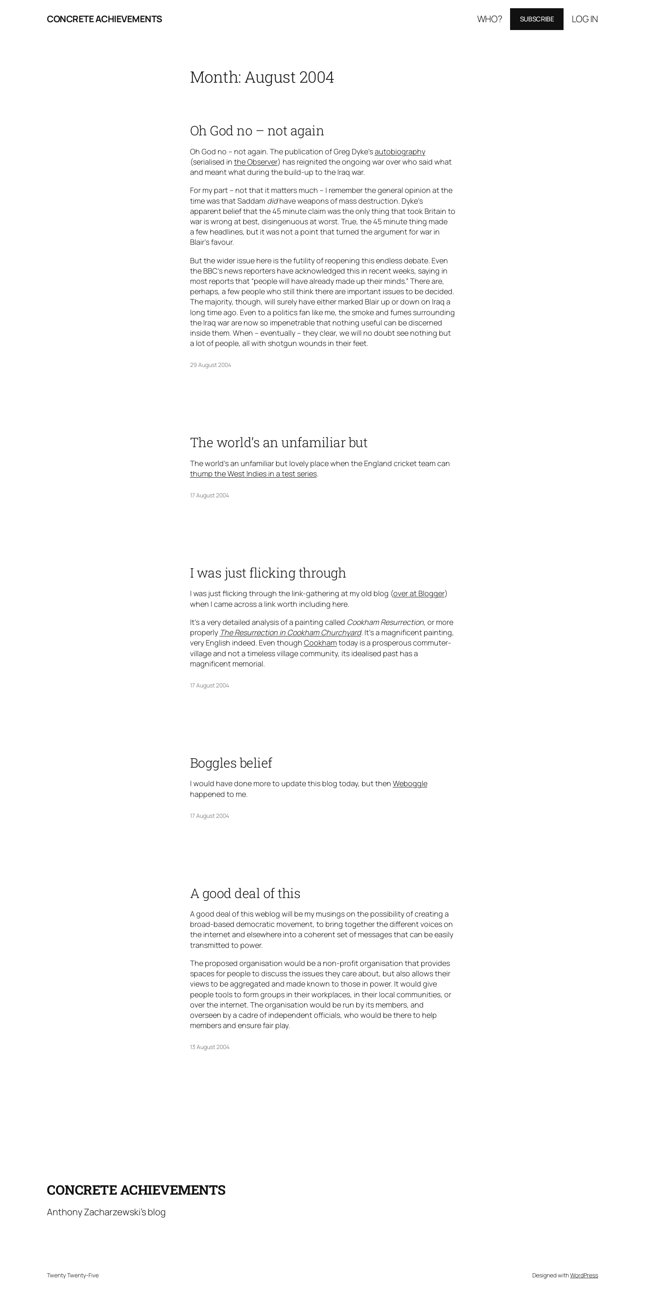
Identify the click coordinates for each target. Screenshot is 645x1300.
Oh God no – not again (257, 130)
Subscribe (537, 18)
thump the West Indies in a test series (253, 473)
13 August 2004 (210, 1047)
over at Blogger (419, 593)
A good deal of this (245, 893)
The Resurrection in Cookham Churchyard (290, 632)
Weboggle (410, 783)
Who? (489, 19)
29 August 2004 (210, 365)
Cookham (320, 643)
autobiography (400, 151)
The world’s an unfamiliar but (279, 442)
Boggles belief (231, 763)
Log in (585, 19)
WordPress (584, 1275)
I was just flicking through (268, 572)
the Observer (256, 162)
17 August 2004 (209, 495)
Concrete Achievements (104, 19)
